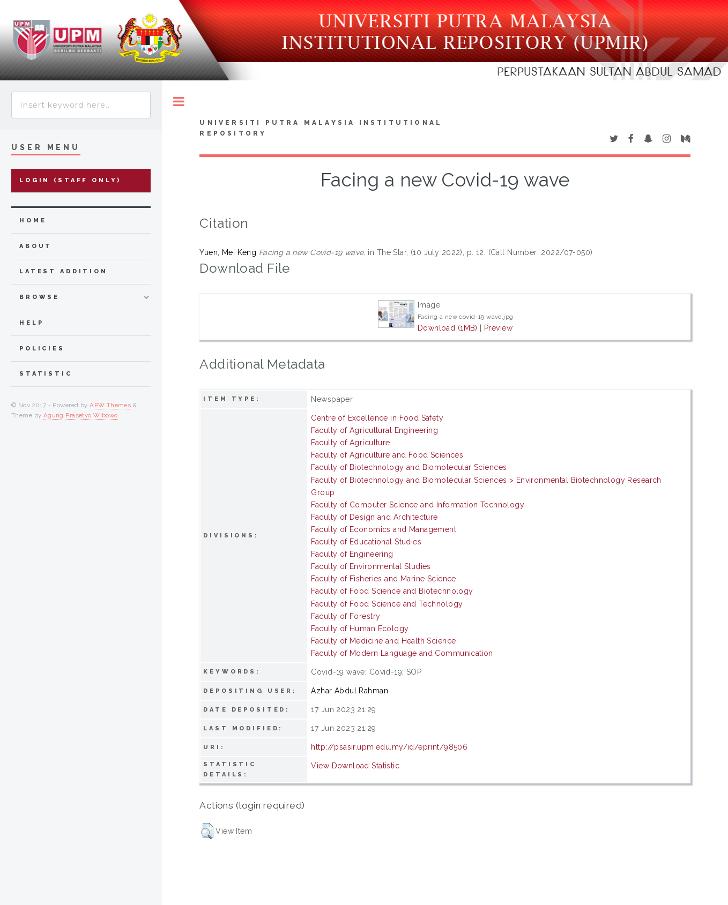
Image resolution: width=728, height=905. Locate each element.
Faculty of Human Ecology (359, 628)
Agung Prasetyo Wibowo (80, 415)
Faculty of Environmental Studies (370, 566)
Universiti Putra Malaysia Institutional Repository (320, 128)
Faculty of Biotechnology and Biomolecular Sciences (409, 467)
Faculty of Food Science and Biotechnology (392, 591)
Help (31, 322)
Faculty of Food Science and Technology (387, 604)
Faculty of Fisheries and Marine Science (383, 578)
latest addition (63, 271)
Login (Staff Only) (70, 180)
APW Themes (110, 405)
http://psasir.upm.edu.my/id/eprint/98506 (389, 747)
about (35, 246)
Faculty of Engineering (352, 554)
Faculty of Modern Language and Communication (402, 653)
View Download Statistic (355, 765)
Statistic (45, 373)
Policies (42, 348)
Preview (498, 328)
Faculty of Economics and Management (383, 529)
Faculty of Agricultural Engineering (374, 430)
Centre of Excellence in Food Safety (377, 418)
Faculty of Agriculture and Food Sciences (387, 455)
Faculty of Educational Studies (366, 541)
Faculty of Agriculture (350, 442)
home (32, 220)
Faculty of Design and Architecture (374, 517)
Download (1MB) (448, 328)
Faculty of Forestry (345, 616)
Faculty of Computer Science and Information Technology (417, 504)
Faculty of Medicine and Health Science (383, 641)
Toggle (179, 101)
